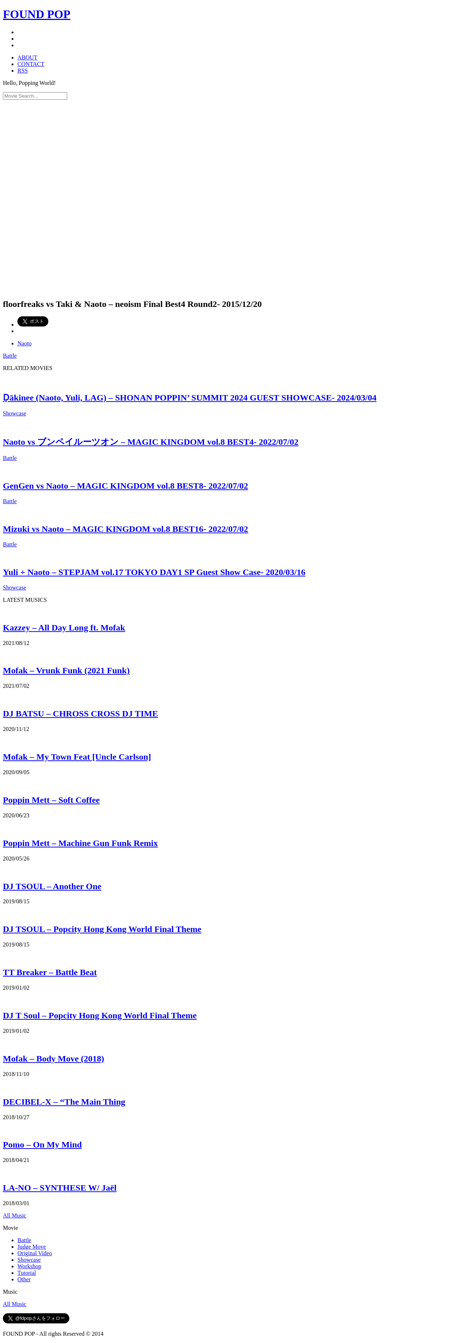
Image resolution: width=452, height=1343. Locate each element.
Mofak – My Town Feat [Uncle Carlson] (77, 756)
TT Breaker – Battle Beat (50, 972)
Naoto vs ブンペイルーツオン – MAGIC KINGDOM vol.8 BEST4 (150, 442)
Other (23, 1279)
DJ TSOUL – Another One (52, 886)
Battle (10, 356)
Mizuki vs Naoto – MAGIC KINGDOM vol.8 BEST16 (125, 529)
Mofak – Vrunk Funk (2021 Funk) (66, 670)
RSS (22, 70)
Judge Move (31, 1247)
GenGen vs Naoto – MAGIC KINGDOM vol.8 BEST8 (125, 485)
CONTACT (30, 64)
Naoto (24, 343)
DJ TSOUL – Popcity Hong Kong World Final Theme (102, 929)
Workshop (29, 1266)
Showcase (14, 413)
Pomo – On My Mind (42, 1144)
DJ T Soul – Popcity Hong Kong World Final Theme (100, 1015)
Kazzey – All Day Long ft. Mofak (64, 627)
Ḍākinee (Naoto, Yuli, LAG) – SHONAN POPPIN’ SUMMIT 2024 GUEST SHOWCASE (189, 397)
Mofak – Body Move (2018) (53, 1058)
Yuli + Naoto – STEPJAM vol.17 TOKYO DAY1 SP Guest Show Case (154, 572)
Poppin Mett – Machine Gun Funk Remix (80, 843)
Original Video (34, 1253)
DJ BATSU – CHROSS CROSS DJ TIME (80, 713)
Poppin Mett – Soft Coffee (51, 800)
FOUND (36, 14)
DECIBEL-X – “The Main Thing (64, 1101)
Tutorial (26, 1273)
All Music (14, 1215)
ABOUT (27, 57)
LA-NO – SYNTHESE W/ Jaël (60, 1187)
